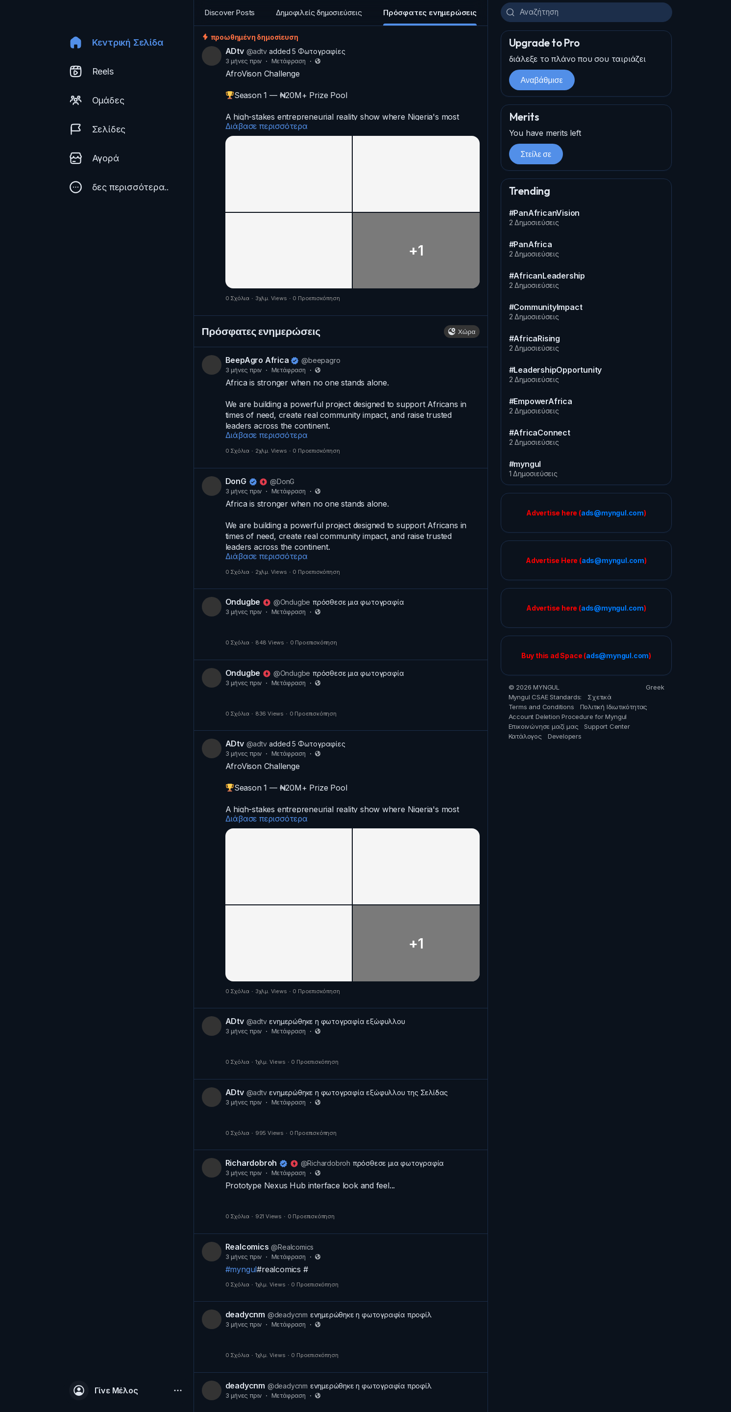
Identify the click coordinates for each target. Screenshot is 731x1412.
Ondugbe (243, 604)
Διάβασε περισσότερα (266, 128)
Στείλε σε (536, 156)
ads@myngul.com (612, 515)
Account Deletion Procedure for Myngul (568, 719)
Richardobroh (251, 1165)
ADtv (234, 53)
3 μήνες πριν (243, 63)
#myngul (241, 1271)
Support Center (607, 729)
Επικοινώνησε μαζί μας (544, 729)
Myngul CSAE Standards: (545, 699)
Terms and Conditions (541, 709)
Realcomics (247, 1249)
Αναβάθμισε (542, 82)
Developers (565, 739)
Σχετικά (599, 699)
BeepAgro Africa (258, 362)
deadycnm (245, 1316)
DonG (235, 483)
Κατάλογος (525, 739)
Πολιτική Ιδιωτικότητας (614, 709)
